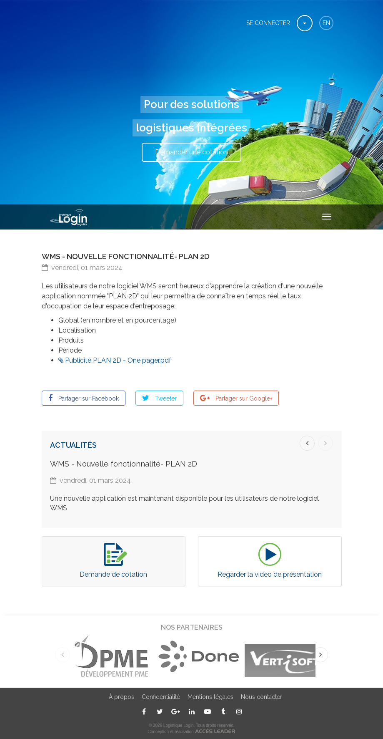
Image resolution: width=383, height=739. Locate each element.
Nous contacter (261, 697)
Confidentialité (161, 697)
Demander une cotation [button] (191, 152)
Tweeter (165, 398)
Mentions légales (210, 697)
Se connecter (268, 23)
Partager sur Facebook (88, 398)
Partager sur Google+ (243, 398)
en (326, 23)
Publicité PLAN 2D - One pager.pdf (118, 360)
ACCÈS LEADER (215, 731)
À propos (121, 697)
